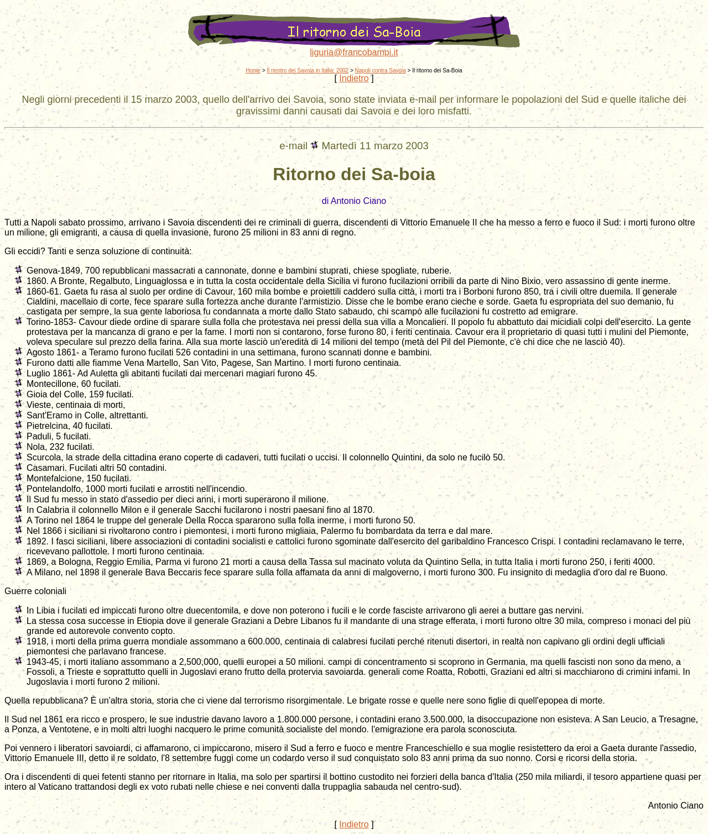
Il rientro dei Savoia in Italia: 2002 (307, 70)
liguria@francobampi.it (354, 52)
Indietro (353, 78)
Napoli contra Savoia (380, 70)
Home (253, 70)
